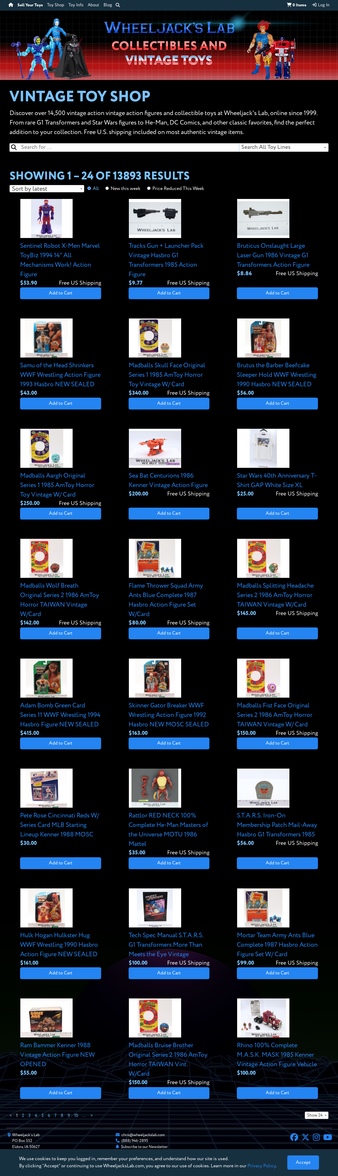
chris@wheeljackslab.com (143, 1135)
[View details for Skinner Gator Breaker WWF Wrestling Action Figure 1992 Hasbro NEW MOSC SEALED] (169, 698)
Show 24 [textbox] (315, 1115)
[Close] (303, 1162)
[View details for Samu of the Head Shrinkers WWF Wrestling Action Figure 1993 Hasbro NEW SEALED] (60, 358)
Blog (108, 5)
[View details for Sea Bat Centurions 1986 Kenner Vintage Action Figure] (169, 463)
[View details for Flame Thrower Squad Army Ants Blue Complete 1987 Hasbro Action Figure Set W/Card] (169, 583)
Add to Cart (60, 293)
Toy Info (75, 5)
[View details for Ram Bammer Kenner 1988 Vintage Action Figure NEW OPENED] (60, 1038)
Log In (321, 5)
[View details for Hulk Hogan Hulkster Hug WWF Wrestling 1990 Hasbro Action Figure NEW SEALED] (60, 928)
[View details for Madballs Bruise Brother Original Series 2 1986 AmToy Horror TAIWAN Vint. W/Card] (169, 1042)
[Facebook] (294, 1138)
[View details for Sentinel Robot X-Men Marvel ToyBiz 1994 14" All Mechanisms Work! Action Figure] (60, 243)
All (96, 188)
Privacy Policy (261, 1166)
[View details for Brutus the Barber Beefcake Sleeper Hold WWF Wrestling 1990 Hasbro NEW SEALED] (277, 358)
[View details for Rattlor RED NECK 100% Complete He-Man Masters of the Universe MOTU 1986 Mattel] (169, 812)
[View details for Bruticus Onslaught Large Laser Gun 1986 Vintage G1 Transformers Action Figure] (277, 238)
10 (76, 1116)
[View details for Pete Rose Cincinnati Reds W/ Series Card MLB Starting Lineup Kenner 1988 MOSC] (60, 808)
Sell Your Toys (30, 5)
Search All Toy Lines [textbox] (265, 147)
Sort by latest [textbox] (29, 189)
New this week (125, 188)
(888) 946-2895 (134, 1141)
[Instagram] (316, 1138)
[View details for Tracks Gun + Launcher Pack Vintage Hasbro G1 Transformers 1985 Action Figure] (169, 243)
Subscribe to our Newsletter (144, 1147)
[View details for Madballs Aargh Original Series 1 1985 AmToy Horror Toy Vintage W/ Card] (60, 468)
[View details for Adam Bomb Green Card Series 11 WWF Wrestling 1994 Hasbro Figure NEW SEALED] (60, 698)
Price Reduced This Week (178, 188)
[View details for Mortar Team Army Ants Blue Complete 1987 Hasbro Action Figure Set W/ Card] (277, 928)
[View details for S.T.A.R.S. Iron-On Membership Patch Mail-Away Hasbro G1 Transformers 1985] (277, 808)
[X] (305, 1138)
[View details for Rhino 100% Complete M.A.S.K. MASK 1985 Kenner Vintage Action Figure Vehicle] (277, 1038)
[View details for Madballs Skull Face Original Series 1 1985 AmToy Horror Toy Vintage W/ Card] (169, 358)
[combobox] (283, 147)
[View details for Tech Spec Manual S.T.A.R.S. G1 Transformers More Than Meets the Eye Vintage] (169, 928)
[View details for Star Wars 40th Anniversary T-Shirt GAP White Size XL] (277, 463)
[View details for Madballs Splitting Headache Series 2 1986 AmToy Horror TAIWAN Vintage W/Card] (277, 578)
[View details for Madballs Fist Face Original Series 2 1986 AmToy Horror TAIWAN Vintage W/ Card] (277, 698)
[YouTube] (327, 1138)
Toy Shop (55, 5)
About (93, 5)
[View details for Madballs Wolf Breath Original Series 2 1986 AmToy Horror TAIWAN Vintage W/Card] (60, 583)
